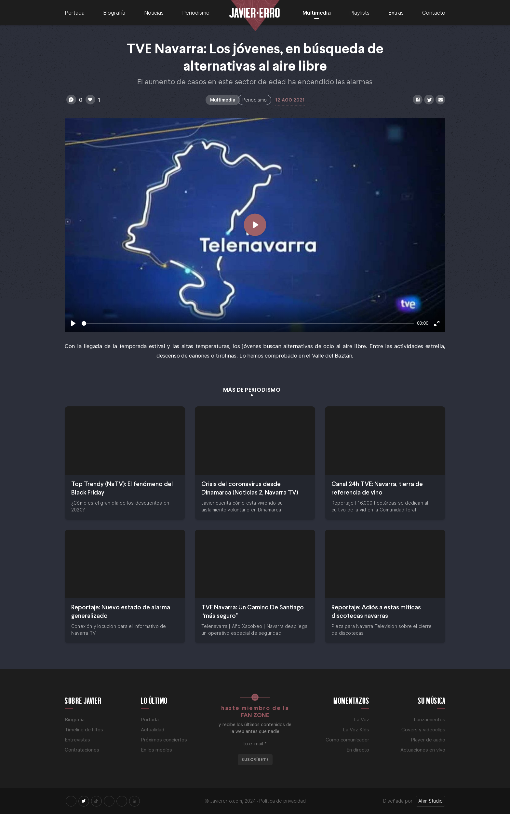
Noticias (154, 12)
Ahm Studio (430, 801)
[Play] (73, 323)
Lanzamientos (429, 720)
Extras (396, 12)
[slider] (248, 323)
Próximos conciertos (164, 740)
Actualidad (152, 730)
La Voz (361, 720)
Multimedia (316, 12)
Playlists (359, 12)
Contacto (433, 12)
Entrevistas (77, 740)
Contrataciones (82, 750)
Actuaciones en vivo (422, 750)
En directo (357, 750)
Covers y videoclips (423, 730)
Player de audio (428, 740)
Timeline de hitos (84, 730)
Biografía (114, 12)
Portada (75, 12)
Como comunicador (347, 740)
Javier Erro (254, 12)
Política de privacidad (282, 801)
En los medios (156, 750)
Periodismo (195, 12)
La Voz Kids (356, 730)
